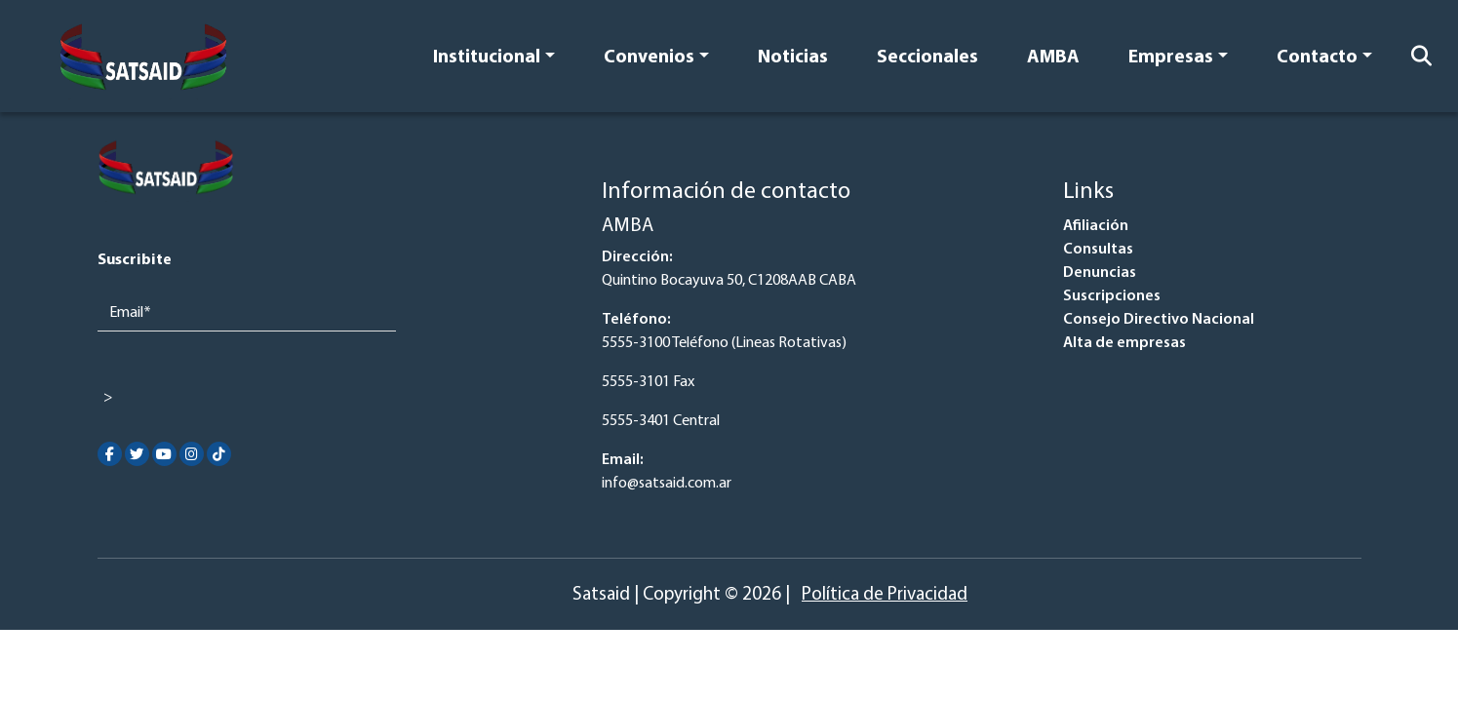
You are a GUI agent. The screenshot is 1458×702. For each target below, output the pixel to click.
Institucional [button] (486, 58)
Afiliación (1095, 226)
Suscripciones (1112, 296)
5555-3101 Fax (648, 382)
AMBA (1053, 58)
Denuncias (1099, 273)
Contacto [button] (1317, 58)
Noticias (793, 58)
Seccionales (927, 58)
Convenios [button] (649, 58)
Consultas (1098, 249)
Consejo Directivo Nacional (1158, 320)
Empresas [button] (1170, 58)
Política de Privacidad (884, 595)
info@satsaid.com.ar (666, 483)
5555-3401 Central (661, 421)
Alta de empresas (1124, 343)
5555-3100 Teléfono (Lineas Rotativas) (724, 343)
